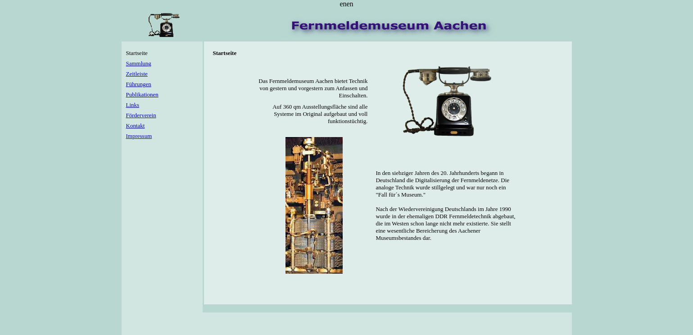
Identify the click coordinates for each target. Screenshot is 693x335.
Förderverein (141, 115)
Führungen (138, 84)
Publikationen (142, 94)
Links (133, 104)
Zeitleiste (137, 73)
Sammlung (138, 63)
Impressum (139, 136)
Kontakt (135, 125)
